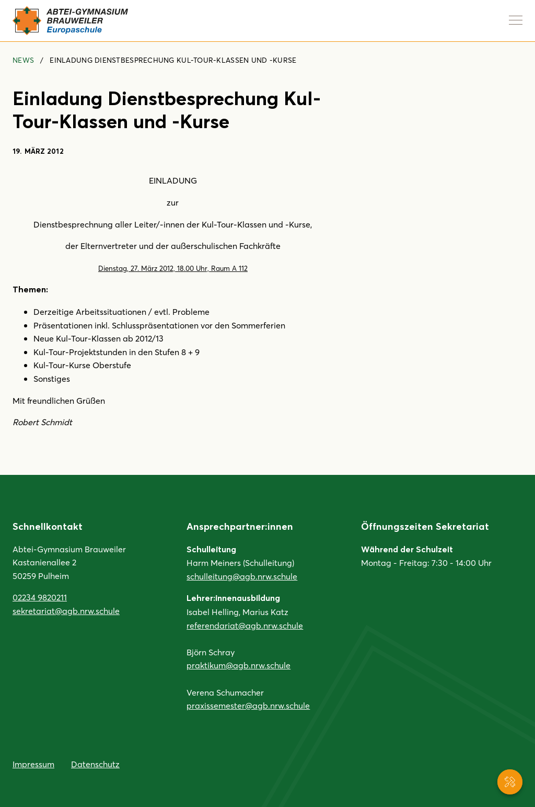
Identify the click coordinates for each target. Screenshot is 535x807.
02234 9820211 (40, 597)
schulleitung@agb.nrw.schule (242, 576)
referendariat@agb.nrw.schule (245, 625)
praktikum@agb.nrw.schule (238, 665)
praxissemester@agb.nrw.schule (248, 705)
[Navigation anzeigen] (515, 20)
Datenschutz (95, 763)
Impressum (33, 763)
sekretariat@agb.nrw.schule (66, 610)
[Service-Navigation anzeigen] (509, 781)
